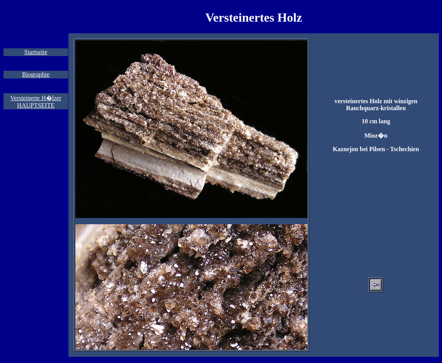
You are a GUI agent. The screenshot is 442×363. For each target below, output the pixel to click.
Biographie (35, 74)
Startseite (36, 52)
